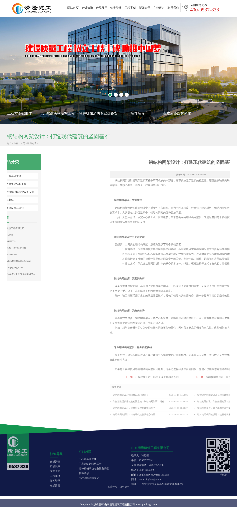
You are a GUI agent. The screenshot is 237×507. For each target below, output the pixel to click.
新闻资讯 (144, 7)
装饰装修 (138, 113)
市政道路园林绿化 (177, 113)
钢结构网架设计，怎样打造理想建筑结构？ (189, 410)
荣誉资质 (116, 7)
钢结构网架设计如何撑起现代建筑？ (185, 397)
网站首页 (73, 7)
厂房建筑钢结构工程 (59, 113)
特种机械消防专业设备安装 (98, 117)
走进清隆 (87, 7)
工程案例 (130, 7)
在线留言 (159, 7)
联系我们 (173, 7)
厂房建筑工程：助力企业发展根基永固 (211, 377)
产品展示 (101, 7)
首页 (22, 149)
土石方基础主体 (19, 113)
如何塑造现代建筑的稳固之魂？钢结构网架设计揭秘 (193, 403)
